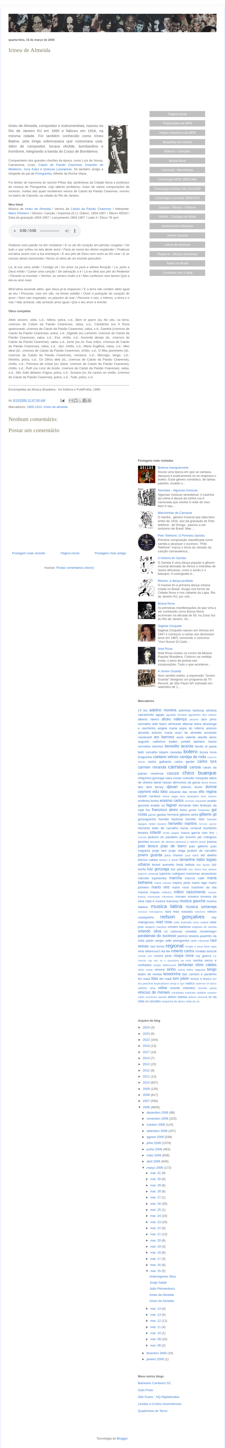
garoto (152, 814)
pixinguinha (181, 940)
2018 (147, 1046)
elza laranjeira (189, 796)
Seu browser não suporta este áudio (44, 230)
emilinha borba (148, 801)
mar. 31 (156, 1173)
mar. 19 (156, 1246)
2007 (147, 1101)
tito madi (165, 979)
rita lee (165, 951)
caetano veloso (166, 757)
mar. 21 (156, 1234)
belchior (158, 746)
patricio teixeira (188, 936)
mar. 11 (156, 1327)
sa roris (186, 960)
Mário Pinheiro (18, 213)
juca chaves (174, 855)
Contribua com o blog (177, 272)
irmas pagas (171, 832)
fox (148, 810)
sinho (171, 969)
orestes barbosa (179, 927)
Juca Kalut (31, 169)
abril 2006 (154, 1161)
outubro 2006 (156, 1124)
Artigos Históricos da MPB (177, 132)
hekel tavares (157, 823)
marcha (175, 878)
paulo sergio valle (159, 940)
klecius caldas (148, 860)
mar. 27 (156, 1197)
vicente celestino (182, 988)
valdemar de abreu (206, 983)
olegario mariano (155, 926)
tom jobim (181, 978)
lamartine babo (192, 859)
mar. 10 (156, 1333)
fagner (171, 805)
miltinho (167, 892)
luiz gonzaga (158, 869)
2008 (147, 1095)
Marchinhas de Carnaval (175, 513)
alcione (194, 719)
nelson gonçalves (182, 916)
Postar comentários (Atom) (75, 567)
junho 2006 (155, 1149)
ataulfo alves (207, 737)
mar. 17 (156, 1259)
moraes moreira (187, 896)
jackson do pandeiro (163, 837)
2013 (147, 1064)
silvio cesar (145, 969)
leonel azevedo (163, 864)
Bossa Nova (177, 161)
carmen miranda (152, 767)
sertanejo (185, 965)
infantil (155, 832)
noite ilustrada (182, 922)
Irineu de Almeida (38, 209)
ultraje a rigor (177, 983)
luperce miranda (148, 873)
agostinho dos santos (202, 714)
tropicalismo (161, 983)
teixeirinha (171, 974)
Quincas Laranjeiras (57, 169)
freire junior (188, 810)
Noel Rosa (165, 648)
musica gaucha (192, 901)
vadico (190, 983)
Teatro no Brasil (177, 263)
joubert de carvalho (202, 850)
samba (197, 960)
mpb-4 (149, 901)
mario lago (199, 883)
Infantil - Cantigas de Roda (177, 216)
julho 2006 (154, 1143)
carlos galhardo (159, 761)
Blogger (122, 1438)
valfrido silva (146, 988)
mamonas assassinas (201, 873)
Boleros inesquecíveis (173, 467)
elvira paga (170, 796)
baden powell (179, 741)
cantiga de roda (193, 757)
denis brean (209, 782)
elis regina (208, 792)
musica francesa (167, 901)
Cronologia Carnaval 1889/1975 (177, 198)
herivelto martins (182, 823)
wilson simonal (197, 996)
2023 (147, 1033)
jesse (202, 841)
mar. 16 (156, 1265)
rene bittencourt (149, 951)
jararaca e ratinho (187, 841)
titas (154, 978)
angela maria (167, 728)
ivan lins (208, 833)
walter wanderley (147, 997)
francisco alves (165, 810)
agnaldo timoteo (176, 714)
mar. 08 (156, 1345)
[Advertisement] (69, 88)
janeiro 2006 (156, 1359)
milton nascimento (190, 892)
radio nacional (200, 940)
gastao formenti (168, 814)
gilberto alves (189, 814)
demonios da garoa (186, 782)
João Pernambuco (162, 1288)
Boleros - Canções (177, 151)
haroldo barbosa (170, 819)
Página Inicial (177, 114)
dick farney (155, 787)
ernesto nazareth (195, 800)
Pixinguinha (43, 173)
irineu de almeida (56, 407)
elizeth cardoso (149, 796)
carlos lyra (207, 761)
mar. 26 (156, 1203)
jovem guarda (150, 855)
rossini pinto (163, 956)
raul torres (157, 946)
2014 (147, 1058)
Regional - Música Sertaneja (177, 254)
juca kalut (191, 855)
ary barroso (164, 737)
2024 (147, 1027)
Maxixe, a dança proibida (175, 581)
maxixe (143, 892)
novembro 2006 (158, 1118)
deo (140, 787)
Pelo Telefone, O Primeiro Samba (181, 535)
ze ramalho (153, 1001)
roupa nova (184, 955)
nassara (187, 911)
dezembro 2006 (158, 1112)
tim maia (144, 979)
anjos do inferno (191, 728)
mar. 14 (156, 1308)
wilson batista (177, 997)
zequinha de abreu (173, 1001)
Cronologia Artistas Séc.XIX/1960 (177, 189)
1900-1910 (34, 407)
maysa (154, 892)
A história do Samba (172, 558)
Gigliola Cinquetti (169, 626)
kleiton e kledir (168, 859)
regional (175, 945)
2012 (147, 1070)
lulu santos (209, 869)
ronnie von (145, 955)
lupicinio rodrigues (172, 873)
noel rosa (164, 922)
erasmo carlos (172, 800)
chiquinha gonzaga (151, 778)
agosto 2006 (156, 1137)
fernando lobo (189, 805)
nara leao (172, 911)
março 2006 (155, 1167)
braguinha (145, 757)
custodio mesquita (195, 778)
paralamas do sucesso (157, 936)
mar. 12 (156, 1320)
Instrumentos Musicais (177, 226)
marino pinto (181, 883)
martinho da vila (204, 887)
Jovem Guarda (177, 235)
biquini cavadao (170, 752)
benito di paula (206, 746)
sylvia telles (185, 969)
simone (160, 969)
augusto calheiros (151, 741)
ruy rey (153, 960)
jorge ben (159, 850)
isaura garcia (190, 833)
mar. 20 (156, 1240)
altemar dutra (191, 724)
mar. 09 (156, 1339)
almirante (174, 724)
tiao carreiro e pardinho (199, 974)
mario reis (160, 887)
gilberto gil (208, 814)
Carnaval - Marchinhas (177, 170)
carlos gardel (184, 761)
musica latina (166, 906)
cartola (195, 767)
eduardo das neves (183, 792)
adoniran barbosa (191, 710)
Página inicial (70, 553)
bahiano (199, 741)
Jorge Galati (158, 1282)
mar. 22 (156, 1228)
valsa (162, 988)
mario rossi (180, 887)
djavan (172, 787)
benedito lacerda (179, 746)
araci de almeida (188, 732)
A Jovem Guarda (169, 671)
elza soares (209, 796)
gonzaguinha (147, 819)
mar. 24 (156, 1216)
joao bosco (148, 846)
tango (212, 969)
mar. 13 (156, 1314)
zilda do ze (192, 1001)
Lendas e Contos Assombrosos (159, 1404)
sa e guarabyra (169, 960)
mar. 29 (156, 1185)
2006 (147, 1107)
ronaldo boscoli (206, 951)
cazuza (173, 773)
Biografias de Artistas (177, 142)
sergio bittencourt (164, 965)
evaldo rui (157, 805)
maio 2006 (154, 1155)
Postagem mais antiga (110, 553)
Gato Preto (145, 1390)
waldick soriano (207, 992)
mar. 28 (156, 1191)
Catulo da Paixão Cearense (60, 165)
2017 (147, 1052)
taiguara (200, 969)
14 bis (142, 710)
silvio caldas (206, 965)
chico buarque (199, 773)
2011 (147, 1076)
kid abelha (209, 855)
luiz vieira (195, 869)
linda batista (185, 864)
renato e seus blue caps (201, 946)
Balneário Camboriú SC (154, 1383)
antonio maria (161, 732)
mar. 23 (156, 1222)
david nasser (163, 782)
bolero (190, 751)
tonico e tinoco (201, 979)
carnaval (177, 766)
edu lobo (160, 792)
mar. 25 (156, 1210)
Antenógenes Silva (163, 1276)
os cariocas (173, 931)
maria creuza (162, 882)
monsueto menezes (160, 896)
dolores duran (191, 787)
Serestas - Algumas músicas (177, 490)
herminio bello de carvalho (158, 828)
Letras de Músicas (177, 244)
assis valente (186, 737)
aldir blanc (159, 724)
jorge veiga (177, 850)
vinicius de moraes (154, 992)
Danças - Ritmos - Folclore (177, 207)
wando (162, 996)
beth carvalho (148, 752)
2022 (147, 1040)
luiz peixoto (179, 869)
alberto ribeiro (148, 719)
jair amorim (188, 837)
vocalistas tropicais (184, 992)
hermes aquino (208, 824)
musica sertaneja (201, 907)
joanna (212, 841)
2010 (147, 1082)
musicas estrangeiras (150, 911)
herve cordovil (190, 828)
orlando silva (149, 931)
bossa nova (208, 752)
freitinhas (204, 810)
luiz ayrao (203, 864)
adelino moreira (162, 710)
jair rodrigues (207, 837)
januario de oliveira (162, 841)
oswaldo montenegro (201, 931)
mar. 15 (156, 1271)
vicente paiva (207, 988)
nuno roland (200, 922)
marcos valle (194, 878)
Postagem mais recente (28, 553)
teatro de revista (150, 974)
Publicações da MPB (177, 123)
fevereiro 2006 (157, 1353)
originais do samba (204, 926)
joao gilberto (198, 846)
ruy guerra (203, 956)
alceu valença (174, 719)
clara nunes (173, 778)
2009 (147, 1089)
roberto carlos (182, 951)
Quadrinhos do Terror (153, 1411)
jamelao (143, 841)
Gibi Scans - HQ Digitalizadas (158, 1397)
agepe (160, 715)
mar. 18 (156, 1252)
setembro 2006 (157, 1131)
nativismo (200, 911)
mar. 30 (156, 1179)
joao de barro (173, 846)
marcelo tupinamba (152, 878)
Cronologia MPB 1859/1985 (177, 179)
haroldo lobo (195, 819)
